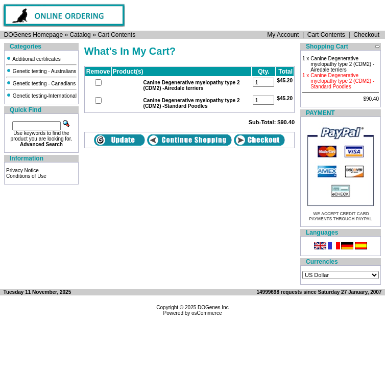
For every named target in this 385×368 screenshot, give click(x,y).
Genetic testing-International (41, 96)
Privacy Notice (22, 170)
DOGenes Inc (213, 307)
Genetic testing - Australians (41, 71)
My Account (283, 34)
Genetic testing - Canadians (41, 83)
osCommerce (206, 313)
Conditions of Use (26, 176)
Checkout (366, 34)
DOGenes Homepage (33, 34)
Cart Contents (116, 34)
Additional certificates (33, 59)
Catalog (79, 34)
